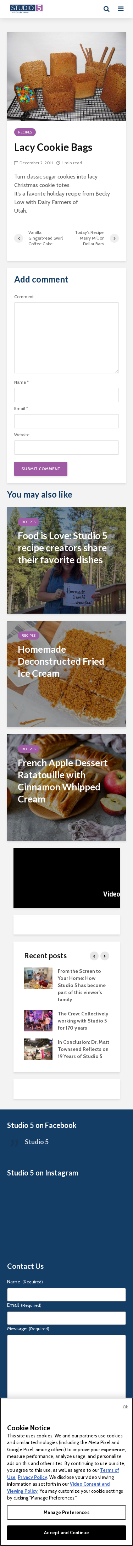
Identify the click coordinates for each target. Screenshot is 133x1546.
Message (28, 1328)
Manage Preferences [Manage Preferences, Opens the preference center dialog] (66, 1512)
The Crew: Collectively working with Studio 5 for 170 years (83, 1020)
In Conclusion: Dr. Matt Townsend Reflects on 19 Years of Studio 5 (83, 1049)
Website (21, 435)
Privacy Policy (32, 1477)
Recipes (25, 132)
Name (21, 382)
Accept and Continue (66, 1532)
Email (21, 408)
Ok (125, 1406)
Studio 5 (37, 1142)
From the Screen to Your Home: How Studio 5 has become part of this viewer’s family (82, 985)
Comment (24, 297)
